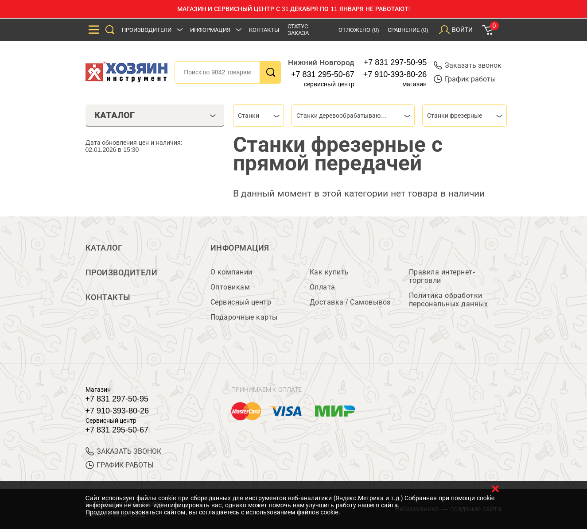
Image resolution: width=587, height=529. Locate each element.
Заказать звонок (467, 65)
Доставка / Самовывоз (350, 302)
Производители (146, 30)
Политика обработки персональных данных (448, 300)
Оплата (322, 287)
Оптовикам (230, 287)
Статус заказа (298, 29)
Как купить (329, 272)
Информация (210, 30)
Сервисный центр (241, 302)
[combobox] (258, 115)
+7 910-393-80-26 (395, 74)
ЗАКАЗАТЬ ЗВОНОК (123, 451)
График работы (465, 79)
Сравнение (408, 30)
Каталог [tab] (155, 115)
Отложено (358, 30)
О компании (231, 272)
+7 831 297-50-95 (395, 62)
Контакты (264, 30)
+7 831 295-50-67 (322, 74)
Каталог (104, 247)
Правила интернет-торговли (442, 276)
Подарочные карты (244, 317)
